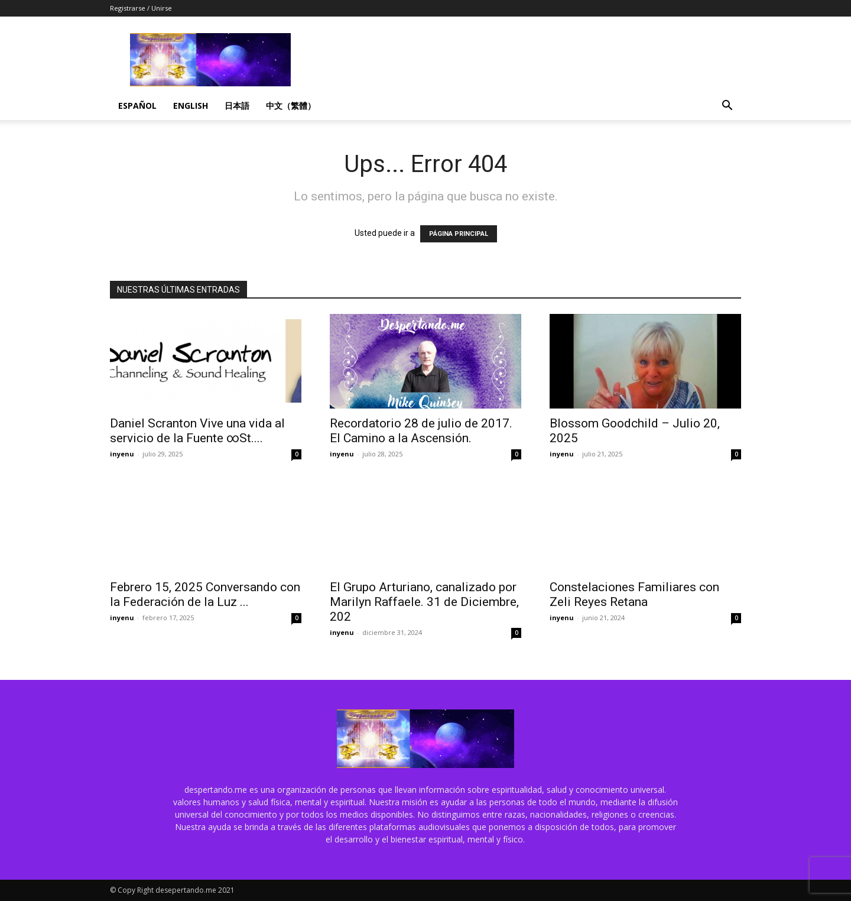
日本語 (237, 105)
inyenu (122, 453)
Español (137, 105)
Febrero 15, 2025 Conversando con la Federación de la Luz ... (205, 594)
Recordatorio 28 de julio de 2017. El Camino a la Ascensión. (421, 430)
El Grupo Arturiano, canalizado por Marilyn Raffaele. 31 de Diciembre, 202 (424, 602)
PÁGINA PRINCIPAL (458, 234)
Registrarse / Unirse (141, 8)
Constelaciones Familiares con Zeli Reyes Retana (634, 594)
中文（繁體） (291, 105)
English (190, 105)
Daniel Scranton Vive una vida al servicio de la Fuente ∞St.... (197, 430)
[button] (727, 106)
